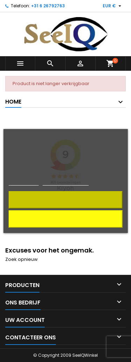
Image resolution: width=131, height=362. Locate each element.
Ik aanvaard (65, 200)
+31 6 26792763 (48, 6)
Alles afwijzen (65, 219)
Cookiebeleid (23, 182)
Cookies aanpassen (66, 182)
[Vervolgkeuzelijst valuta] (113, 6)
